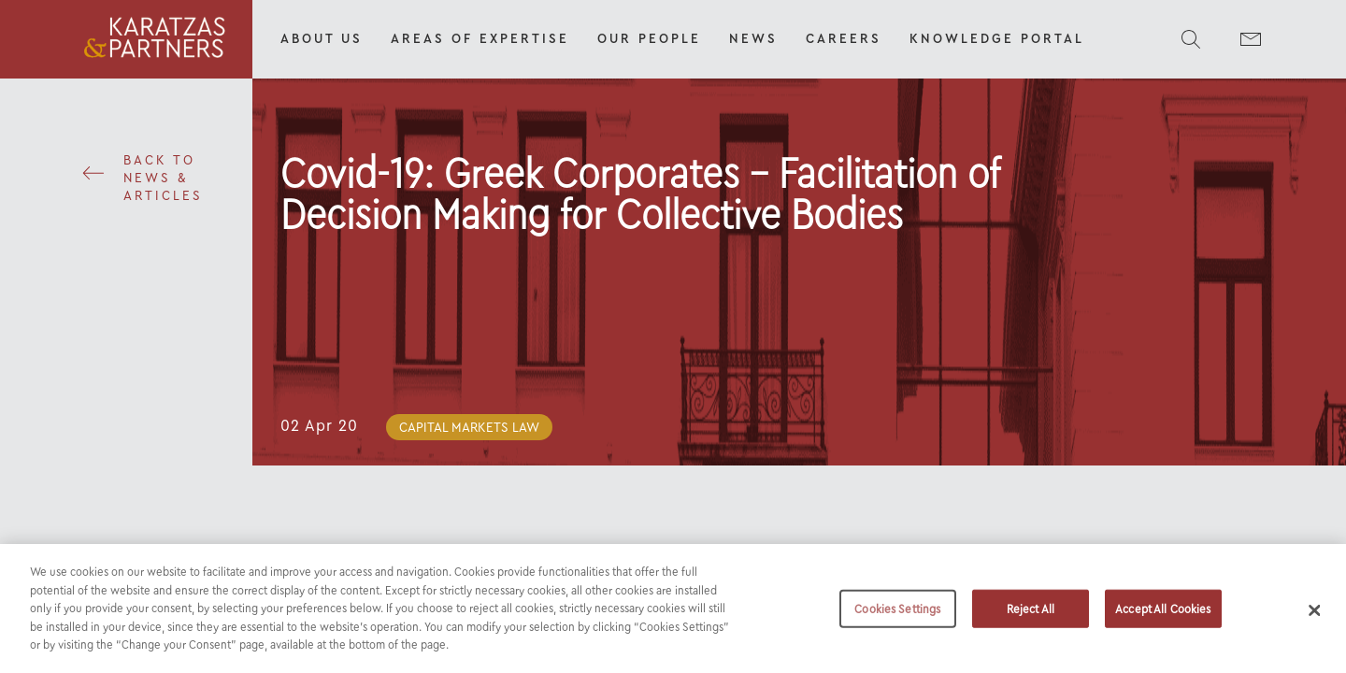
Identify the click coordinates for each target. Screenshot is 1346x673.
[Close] (1315, 617)
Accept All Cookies (1162, 615)
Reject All (1030, 615)
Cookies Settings (897, 615)
